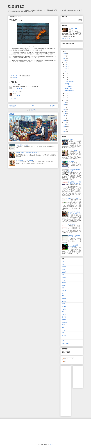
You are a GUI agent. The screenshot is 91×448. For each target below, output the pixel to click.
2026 (65, 53)
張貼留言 (13, 98)
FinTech (64, 335)
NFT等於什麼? (68, 88)
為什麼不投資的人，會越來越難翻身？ (25, 160)
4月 (66, 79)
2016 (65, 111)
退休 (63, 288)
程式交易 (64, 290)
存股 (63, 274)
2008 (65, 129)
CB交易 (64, 330)
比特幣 (63, 269)
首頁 (33, 106)
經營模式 (64, 301)
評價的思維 (67, 84)
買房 (63, 293)
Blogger (51, 444)
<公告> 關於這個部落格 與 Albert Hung (25, 145)
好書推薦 (64, 272)
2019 (65, 104)
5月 (66, 77)
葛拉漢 (63, 303)
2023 (65, 60)
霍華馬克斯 (64, 322)
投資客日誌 (16, 6)
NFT (63, 338)
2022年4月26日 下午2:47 (19, 89)
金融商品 (64, 282)
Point (63, 340)
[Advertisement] (67, 390)
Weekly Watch (65, 343)
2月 (66, 95)
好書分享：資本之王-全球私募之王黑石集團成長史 (27, 152)
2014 (65, 115)
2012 (65, 120)
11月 (66, 66)
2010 (65, 124)
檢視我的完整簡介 (66, 38)
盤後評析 (64, 314)
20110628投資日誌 (73, 198)
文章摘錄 (64, 266)
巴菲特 (63, 264)
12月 (66, 64)
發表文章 (65, 358)
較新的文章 (12, 106)
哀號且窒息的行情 (69, 81)
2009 (65, 126)
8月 (66, 71)
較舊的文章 (53, 106)
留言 (64, 361)
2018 (65, 107)
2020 (65, 102)
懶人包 (63, 327)
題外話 (63, 324)
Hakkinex (15, 84)
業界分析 (64, 298)
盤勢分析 (64, 317)
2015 (65, 113)
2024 (65, 58)
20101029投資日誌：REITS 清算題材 (73, 245)
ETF (63, 332)
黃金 (63, 296)
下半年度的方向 (68, 86)
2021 (65, 100)
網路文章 (64, 309)
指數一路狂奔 (71, 224)
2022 (65, 62)
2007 (65, 131)
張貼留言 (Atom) (35, 110)
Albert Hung (16, 91)
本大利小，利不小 (72, 150)
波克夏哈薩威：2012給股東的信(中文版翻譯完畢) (74, 182)
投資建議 (64, 277)
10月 (66, 68)
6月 (66, 75)
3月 (66, 93)
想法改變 (11, 114)
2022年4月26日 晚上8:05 (19, 96)
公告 (63, 261)
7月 (66, 73)
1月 (66, 97)
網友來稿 (64, 306)
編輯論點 (15, 77)
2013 (65, 118)
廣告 (63, 311)
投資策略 (64, 280)
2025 (65, 56)
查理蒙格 (64, 285)
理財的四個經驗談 (69, 90)
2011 (65, 122)
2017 (65, 109)
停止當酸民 (71, 161)
